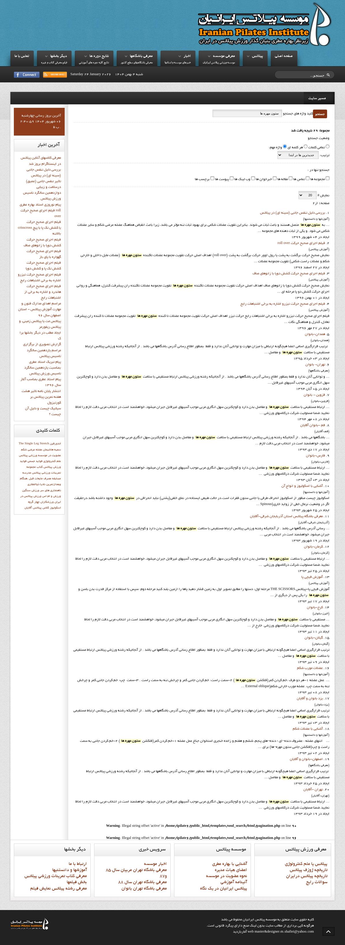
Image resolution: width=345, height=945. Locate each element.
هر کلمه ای (295, 147)
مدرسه (27, 473)
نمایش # (323, 195)
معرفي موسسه (224, 56)
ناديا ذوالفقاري (36, 484)
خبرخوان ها (263, 179)
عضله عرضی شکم (31, 450)
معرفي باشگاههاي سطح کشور (137, 62)
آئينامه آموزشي (234, 882)
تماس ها (298, 179)
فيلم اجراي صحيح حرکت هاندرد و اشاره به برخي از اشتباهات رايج (42, 292)
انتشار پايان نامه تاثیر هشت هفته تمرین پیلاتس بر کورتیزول (41, 397)
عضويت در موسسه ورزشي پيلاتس (40, 455)
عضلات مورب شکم (310, 668)
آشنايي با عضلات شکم (308, 729)
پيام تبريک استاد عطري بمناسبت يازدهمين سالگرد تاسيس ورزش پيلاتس (42, 368)
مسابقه (56, 478)
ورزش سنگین (30, 490)
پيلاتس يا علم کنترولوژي (306, 864)
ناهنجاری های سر (50, 490)
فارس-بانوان (315, 456)
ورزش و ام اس (51, 496)
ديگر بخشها (58, 56)
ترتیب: (324, 155)
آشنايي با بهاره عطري (229, 864)
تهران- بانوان (315, 365)
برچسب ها (202, 179)
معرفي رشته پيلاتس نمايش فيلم (58, 888)
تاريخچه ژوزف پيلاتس (308, 870)
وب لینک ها (242, 179)
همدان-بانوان (315, 334)
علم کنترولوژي (52, 461)
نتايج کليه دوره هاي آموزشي (94, 62)
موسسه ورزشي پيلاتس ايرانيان (219, 62)
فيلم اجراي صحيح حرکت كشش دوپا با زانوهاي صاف (289, 273)
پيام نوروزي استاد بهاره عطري (40, 205)
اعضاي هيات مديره (231, 870)
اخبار (187, 56)
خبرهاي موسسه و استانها (178, 62)
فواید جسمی (34, 461)
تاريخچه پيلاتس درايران (306, 876)
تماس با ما (21, 56)
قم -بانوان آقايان (312, 425)
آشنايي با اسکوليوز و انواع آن (302, 486)
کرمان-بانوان (313, 547)
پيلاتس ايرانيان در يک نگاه (223, 888)
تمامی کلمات (316, 147)
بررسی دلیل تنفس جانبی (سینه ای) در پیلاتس (292, 213)
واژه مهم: (275, 147)
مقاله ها (282, 179)
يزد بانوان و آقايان (310, 698)
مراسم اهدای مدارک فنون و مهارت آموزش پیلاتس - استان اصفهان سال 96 (39, 309)
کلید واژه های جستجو (297, 114)
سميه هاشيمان (52, 450)
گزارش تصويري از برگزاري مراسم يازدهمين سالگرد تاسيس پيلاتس (42, 350)
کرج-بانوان (315, 607)
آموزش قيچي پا (312, 577)
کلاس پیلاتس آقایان (37, 508)
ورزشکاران (47, 502)
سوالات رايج (316, 882)
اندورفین (55, 443)
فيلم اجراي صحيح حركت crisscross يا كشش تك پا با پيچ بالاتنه (39, 228)
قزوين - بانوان (314, 395)
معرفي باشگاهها (141, 56)
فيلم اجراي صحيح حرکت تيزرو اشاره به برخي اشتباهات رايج (282, 304)
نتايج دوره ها (99, 56)
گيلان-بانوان (314, 638)
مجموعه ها (317, 179)
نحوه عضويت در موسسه (226, 876)
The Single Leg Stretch (34, 443)
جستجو (320, 114)
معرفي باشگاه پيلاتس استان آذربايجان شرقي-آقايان (286, 516)
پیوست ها (221, 179)
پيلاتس (257, 56)
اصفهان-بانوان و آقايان (306, 759)
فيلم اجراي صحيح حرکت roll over (301, 243)
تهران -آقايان (313, 789)
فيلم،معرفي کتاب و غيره (54, 62)
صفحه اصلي (284, 56)
